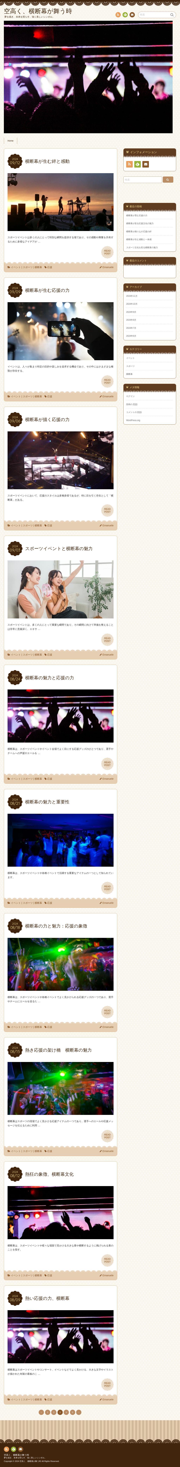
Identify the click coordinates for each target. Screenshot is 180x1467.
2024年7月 (131, 328)
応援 (49, 267)
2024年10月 (131, 304)
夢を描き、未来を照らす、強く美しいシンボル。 (25, 1458)
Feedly (125, 15)
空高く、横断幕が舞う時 (16, 1455)
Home (11, 141)
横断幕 (38, 267)
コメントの (134, 412)
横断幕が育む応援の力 (136, 215)
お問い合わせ (132, 15)
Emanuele (108, 267)
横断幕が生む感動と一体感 (139, 239)
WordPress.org (133, 420)
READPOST (107, 252)
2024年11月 (131, 296)
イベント (16, 267)
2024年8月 (131, 320)
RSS (117, 15)
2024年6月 (131, 336)
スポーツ (28, 267)
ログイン (130, 396)
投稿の (131, 404)
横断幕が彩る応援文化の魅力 (140, 223)
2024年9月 (131, 312)
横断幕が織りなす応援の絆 (139, 231)
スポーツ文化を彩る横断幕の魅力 (142, 247)
